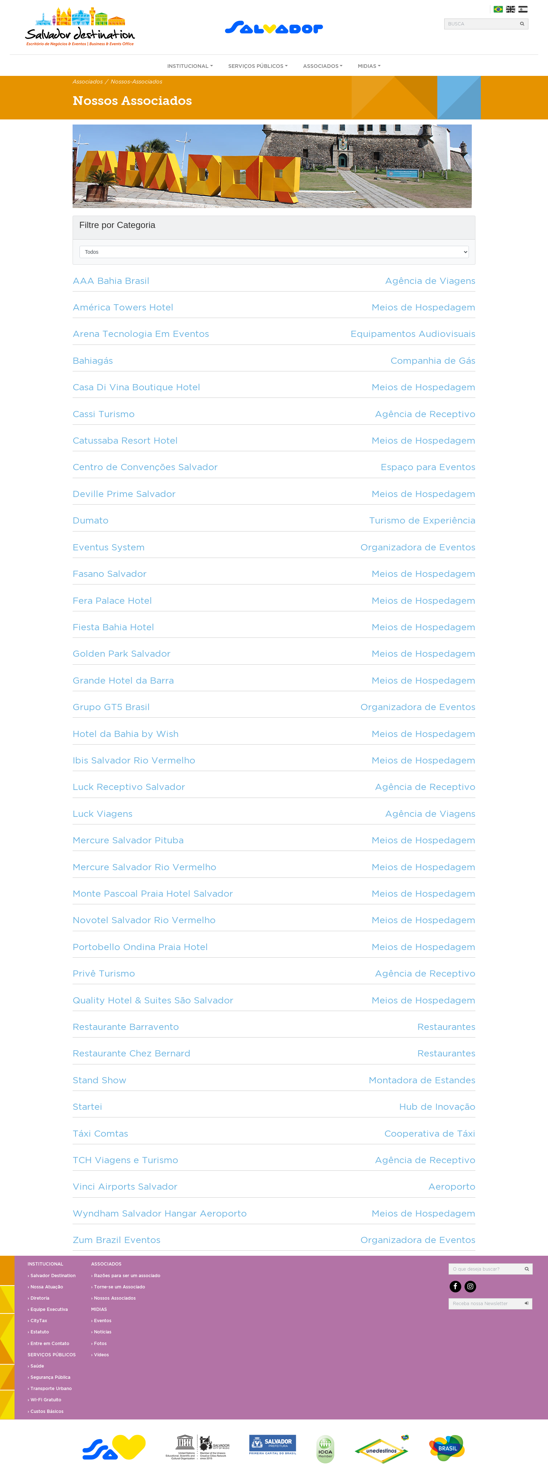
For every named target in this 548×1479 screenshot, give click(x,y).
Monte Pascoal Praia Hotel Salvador (153, 893)
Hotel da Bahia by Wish (126, 733)
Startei (87, 1106)
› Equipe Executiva (48, 1309)
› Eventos (101, 1320)
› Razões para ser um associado (125, 1275)
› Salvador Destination (51, 1275)
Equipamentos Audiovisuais (413, 333)
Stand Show (100, 1080)
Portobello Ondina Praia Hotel (140, 947)
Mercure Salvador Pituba (128, 840)
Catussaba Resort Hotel (125, 440)
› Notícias (101, 1331)
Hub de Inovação (437, 1106)
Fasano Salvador (110, 573)
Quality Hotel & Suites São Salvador (153, 1000)
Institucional (188, 66)
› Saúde (36, 1366)
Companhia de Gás (432, 360)
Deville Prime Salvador (124, 493)
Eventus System (109, 547)
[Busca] (480, 24)
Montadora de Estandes (422, 1080)
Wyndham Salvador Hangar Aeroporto (160, 1213)
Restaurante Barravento (126, 1026)
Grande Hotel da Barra (123, 680)
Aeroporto (451, 1186)
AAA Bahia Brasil (111, 280)
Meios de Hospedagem (423, 307)
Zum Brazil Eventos (116, 1239)
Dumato (91, 520)
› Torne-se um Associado (118, 1286)
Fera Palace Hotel (112, 600)
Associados (321, 66)
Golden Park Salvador (122, 653)
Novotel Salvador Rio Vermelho (144, 920)
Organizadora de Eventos (417, 547)
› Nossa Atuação (45, 1286)
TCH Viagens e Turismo (125, 1160)
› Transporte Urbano (50, 1388)
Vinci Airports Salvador (125, 1186)
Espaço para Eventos (428, 467)
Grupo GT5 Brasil (111, 707)
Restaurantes (446, 1026)
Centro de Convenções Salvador (145, 467)
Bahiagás (93, 360)
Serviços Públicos (255, 66)
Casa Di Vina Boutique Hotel (136, 387)
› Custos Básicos (46, 1411)
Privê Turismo (104, 973)
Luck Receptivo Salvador (129, 786)
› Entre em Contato (48, 1343)
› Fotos (99, 1343)
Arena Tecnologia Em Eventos (141, 333)
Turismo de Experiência (422, 520)
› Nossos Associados (113, 1298)
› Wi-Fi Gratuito (44, 1399)
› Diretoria (38, 1298)
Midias (367, 66)
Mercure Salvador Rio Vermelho (144, 867)
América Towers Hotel (123, 307)
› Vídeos (100, 1354)
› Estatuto (38, 1331)
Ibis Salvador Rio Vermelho (134, 760)
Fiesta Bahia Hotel (113, 627)
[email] (485, 1303)
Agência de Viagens (430, 280)
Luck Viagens (102, 813)
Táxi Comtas (100, 1133)
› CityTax (37, 1320)
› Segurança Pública (49, 1377)
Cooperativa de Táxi (429, 1133)
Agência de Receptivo (425, 414)
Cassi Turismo (104, 414)
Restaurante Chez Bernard (132, 1053)
